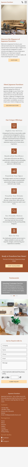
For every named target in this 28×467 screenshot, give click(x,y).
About (3, 423)
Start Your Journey (14, 266)
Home (3, 421)
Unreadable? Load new (20, 377)
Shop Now (14, 60)
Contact (3, 428)
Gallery (3, 426)
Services (3, 424)
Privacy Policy (5, 431)
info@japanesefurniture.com (13, 415)
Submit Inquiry (14, 381)
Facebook (6, 438)
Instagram (6, 441)
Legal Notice (4, 430)
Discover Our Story (12, 105)
